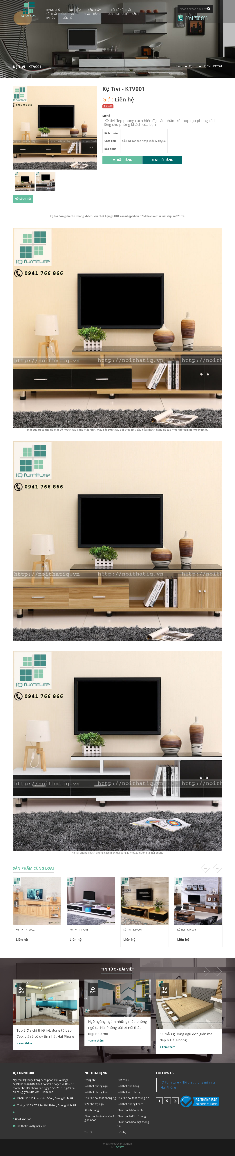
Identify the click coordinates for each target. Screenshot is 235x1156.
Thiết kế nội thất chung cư (133, 1098)
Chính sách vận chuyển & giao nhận (99, 1118)
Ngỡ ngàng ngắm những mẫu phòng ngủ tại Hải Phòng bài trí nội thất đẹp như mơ (117, 1028)
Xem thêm (24, 1043)
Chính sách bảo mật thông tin (133, 1124)
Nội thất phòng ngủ (96, 1086)
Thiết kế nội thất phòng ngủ (101, 1098)
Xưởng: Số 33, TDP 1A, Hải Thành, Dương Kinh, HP (45, 1105)
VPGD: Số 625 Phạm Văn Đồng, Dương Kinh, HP (43, 1098)
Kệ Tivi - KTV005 (186, 930)
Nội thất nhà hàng (128, 1086)
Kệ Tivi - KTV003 (79, 930)
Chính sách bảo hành (130, 1110)
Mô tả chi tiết (24, 199)
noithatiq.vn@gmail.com (29, 1126)
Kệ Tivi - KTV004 (132, 930)
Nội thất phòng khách (97, 1092)
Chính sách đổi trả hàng (132, 1116)
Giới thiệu (123, 1080)
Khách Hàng (92, 14)
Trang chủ (90, 1080)
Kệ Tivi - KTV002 (25, 930)
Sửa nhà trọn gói (94, 1104)
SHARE (108, 106)
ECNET (120, 1147)
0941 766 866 (22, 1119)
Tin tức (50, 17)
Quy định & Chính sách (123, 14)
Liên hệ (67, 17)
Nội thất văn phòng (129, 1092)
